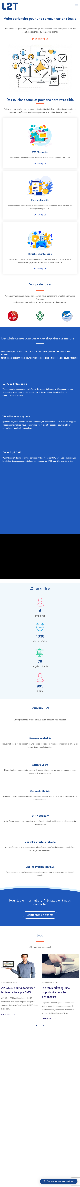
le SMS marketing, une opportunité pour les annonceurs (56, 992)
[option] (40, 53)
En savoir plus (40, 164)
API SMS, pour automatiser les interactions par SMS (18, 990)
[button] (40, 915)
